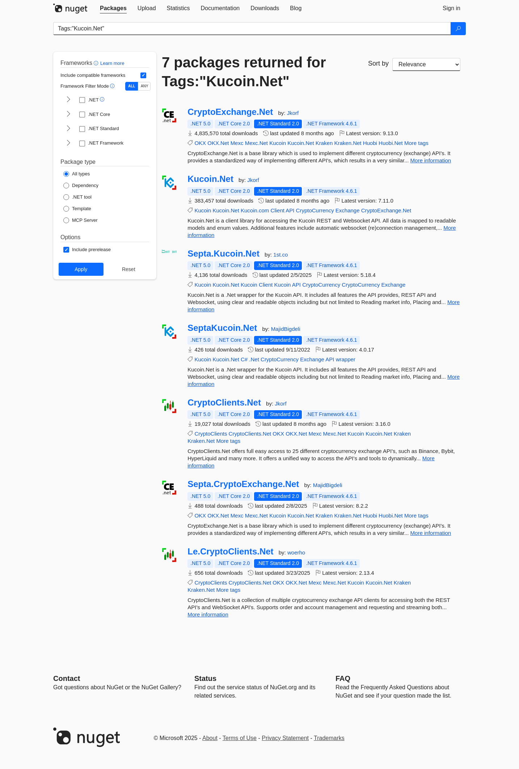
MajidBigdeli (285, 329)
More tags (416, 143)
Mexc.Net (256, 143)
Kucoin (277, 143)
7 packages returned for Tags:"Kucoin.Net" (244, 71)
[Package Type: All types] (76, 174)
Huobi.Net (391, 143)
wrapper (345, 359)
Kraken (324, 143)
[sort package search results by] (426, 64)
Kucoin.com (255, 210)
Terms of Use (240, 738)
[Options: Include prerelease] (87, 249)
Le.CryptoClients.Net (230, 552)
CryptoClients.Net (224, 403)
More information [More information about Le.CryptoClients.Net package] (207, 614)
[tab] (113, 8)
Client (277, 210)
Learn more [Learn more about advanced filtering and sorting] (112, 63)
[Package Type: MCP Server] (80, 220)
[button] (97, 63)
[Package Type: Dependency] (80, 185)
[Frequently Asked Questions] (343, 678)
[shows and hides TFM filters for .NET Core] (68, 114)
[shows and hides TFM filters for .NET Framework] (68, 143)
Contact (66, 678)
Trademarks (329, 738)
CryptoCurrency (315, 210)
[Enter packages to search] (252, 28)
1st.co (280, 255)
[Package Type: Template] (77, 209)
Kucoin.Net (300, 143)
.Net (254, 359)
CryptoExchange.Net (230, 112)
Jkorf (293, 113)
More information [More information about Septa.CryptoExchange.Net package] (430, 533)
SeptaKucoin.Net (222, 328)
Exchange (348, 210)
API (290, 210)
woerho (296, 552)
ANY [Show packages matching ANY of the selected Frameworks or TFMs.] (144, 86)
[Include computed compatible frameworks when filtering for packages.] (143, 75)
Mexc (237, 143)
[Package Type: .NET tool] (77, 197)
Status (205, 678)
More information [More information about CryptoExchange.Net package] (430, 160)
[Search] (458, 28)
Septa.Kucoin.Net (223, 254)
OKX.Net (218, 143)
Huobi (370, 143)
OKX (200, 143)
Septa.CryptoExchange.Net (243, 484)
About (210, 738)
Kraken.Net (347, 143)
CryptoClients (210, 434)
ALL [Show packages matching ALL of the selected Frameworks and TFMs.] (131, 86)
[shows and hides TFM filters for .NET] (68, 100)
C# (244, 359)
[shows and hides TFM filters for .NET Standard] (68, 129)
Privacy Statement (285, 738)
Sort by (378, 63)
